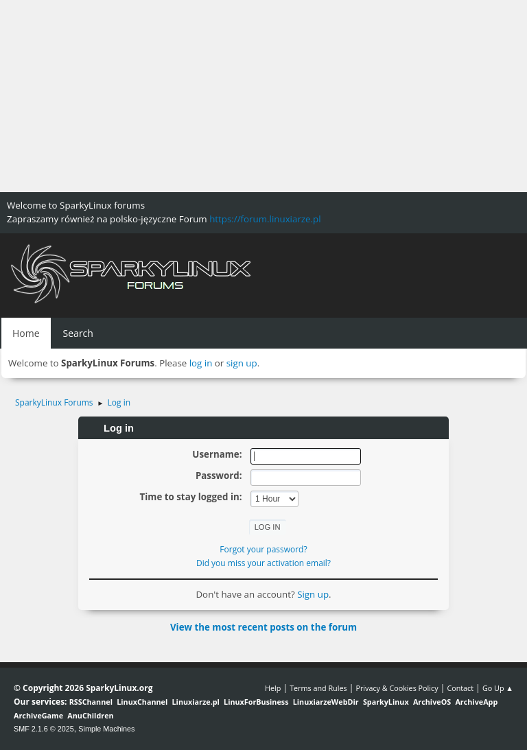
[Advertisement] (263, 96)
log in (201, 363)
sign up (241, 363)
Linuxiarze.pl (196, 701)
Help (273, 688)
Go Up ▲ (497, 688)
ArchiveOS (432, 701)
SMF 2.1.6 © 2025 (44, 729)
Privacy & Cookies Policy (396, 688)
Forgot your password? (263, 549)
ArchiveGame (38, 715)
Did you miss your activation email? (263, 563)
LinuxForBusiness (256, 701)
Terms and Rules (318, 688)
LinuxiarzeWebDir (326, 701)
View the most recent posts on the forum (263, 627)
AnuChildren (90, 715)
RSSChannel (91, 701)
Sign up (313, 594)
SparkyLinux (386, 701)
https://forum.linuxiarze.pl (264, 219)
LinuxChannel (142, 701)
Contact (460, 688)
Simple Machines (106, 729)
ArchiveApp (476, 701)
